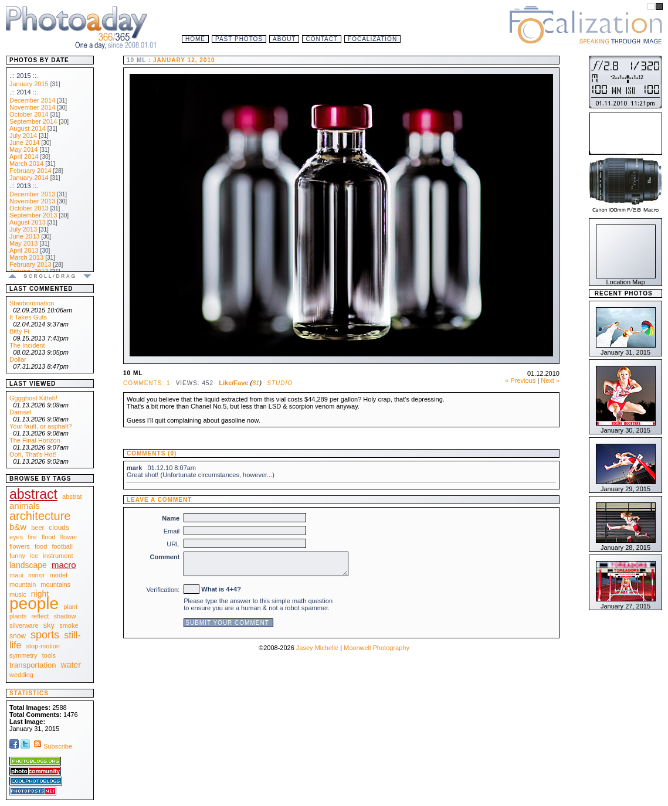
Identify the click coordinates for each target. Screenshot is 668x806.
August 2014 (27, 128)
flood (49, 536)
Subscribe (52, 746)
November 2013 (32, 201)
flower (68, 536)
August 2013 (27, 222)
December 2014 (32, 100)
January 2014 (29, 177)
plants (17, 616)
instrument (58, 555)
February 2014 (30, 170)
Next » (550, 380)
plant (70, 606)
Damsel (20, 412)
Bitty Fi (19, 331)
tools (49, 655)
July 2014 (23, 135)
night (40, 593)
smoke (68, 625)
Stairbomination (31, 303)
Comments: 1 (146, 383)
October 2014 (29, 114)
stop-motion (43, 645)
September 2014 (33, 121)
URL (173, 543)
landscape (28, 565)
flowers (19, 546)
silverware (24, 625)
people (34, 603)
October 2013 (29, 208)
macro (64, 565)
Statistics (29, 693)
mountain (22, 584)
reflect (40, 616)
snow (17, 636)
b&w (17, 527)
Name (170, 518)
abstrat (72, 496)
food (41, 546)
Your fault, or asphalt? (40, 426)
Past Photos (239, 39)
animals (24, 506)
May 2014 (23, 149)
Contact (322, 39)
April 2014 (24, 156)
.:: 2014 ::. (23, 92)
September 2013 (33, 215)
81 (255, 382)
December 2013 (32, 194)
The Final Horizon (34, 440)
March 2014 (26, 163)
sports (44, 635)
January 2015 (29, 83)
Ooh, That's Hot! (32, 454)
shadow (64, 616)
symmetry (23, 655)
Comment (165, 556)
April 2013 (24, 250)
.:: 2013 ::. (23, 185)
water (71, 664)
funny (17, 555)
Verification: (162, 589)
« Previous (520, 380)
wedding (21, 674)
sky (49, 625)
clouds (59, 527)
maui (16, 575)
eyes (16, 536)
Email (172, 531)
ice (34, 555)
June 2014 (24, 142)
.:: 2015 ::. (23, 75)
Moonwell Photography (376, 647)
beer (37, 527)
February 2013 (30, 264)
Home (195, 39)
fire (32, 536)
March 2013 (26, 257)
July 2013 (23, 229)
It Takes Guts (28, 317)
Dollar (17, 359)
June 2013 (24, 236)
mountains (55, 584)
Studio (280, 383)
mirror (36, 575)
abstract (33, 494)
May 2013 (23, 243)
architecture (40, 515)
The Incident (27, 345)
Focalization (372, 39)
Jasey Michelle (317, 647)
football (62, 546)
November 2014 (32, 107)
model (58, 575)
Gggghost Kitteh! (33, 398)
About (284, 39)
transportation (32, 665)
